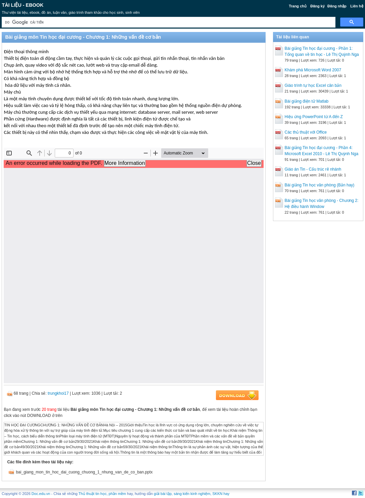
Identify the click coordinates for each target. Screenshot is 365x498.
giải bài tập (163, 494)
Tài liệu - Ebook (22, 5)
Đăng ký (317, 6)
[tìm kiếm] (167, 22)
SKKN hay (221, 494)
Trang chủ (298, 6)
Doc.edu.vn (41, 494)
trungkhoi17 (58, 393)
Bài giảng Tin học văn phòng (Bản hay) (320, 185)
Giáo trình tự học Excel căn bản (313, 85)
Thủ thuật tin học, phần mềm (102, 494)
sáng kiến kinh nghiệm (192, 494)
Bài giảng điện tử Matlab (307, 101)
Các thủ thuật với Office (306, 132)
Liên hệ (356, 6)
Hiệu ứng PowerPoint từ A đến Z (314, 116)
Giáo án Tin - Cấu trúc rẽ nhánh (313, 169)
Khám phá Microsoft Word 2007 (313, 70)
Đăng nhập (337, 6)
